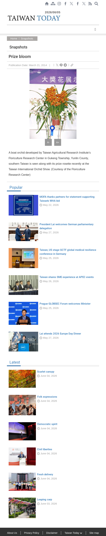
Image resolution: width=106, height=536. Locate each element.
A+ (57, 142)
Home (13, 38)
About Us (12, 533)
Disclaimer (51, 533)
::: (8, 9)
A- (48, 142)
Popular (53, 188)
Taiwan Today (73, 533)
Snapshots (27, 38)
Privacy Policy (31, 533)
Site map (94, 533)
